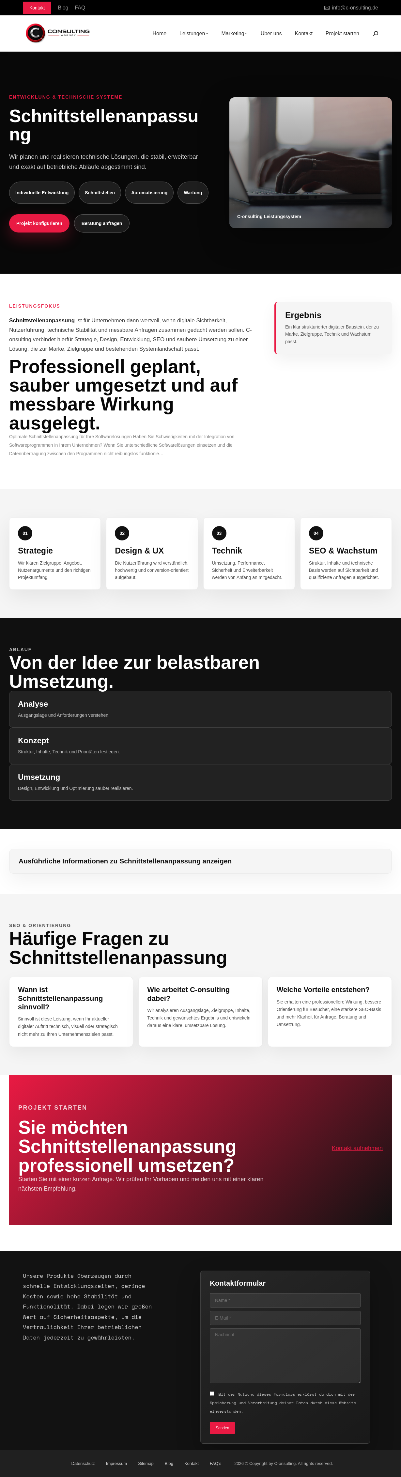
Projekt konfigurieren (39, 223)
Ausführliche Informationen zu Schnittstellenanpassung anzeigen (125, 861)
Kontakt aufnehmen (357, 1148)
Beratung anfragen (102, 223)
